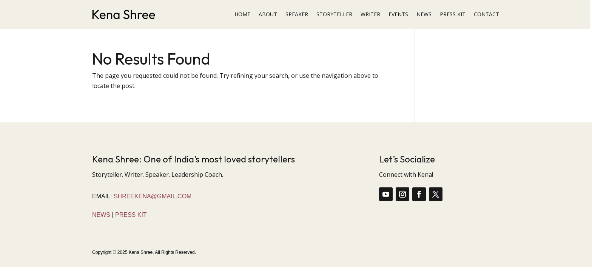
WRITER (370, 14)
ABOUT (268, 14)
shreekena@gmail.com (153, 196)
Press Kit (131, 215)
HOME (242, 14)
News (101, 215)
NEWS (424, 14)
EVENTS (398, 14)
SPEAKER (296, 14)
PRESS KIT (453, 14)
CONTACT (486, 14)
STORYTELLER (334, 14)
